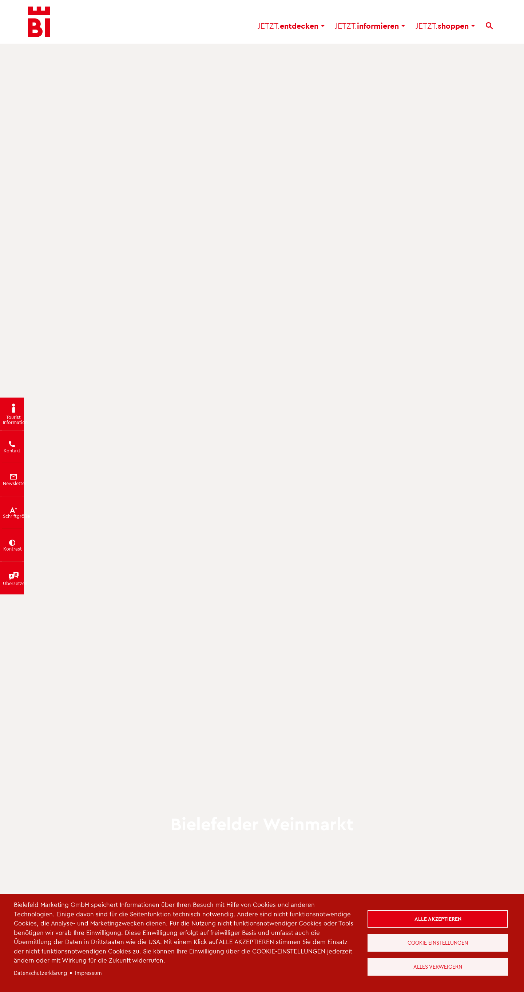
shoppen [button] (445, 25)
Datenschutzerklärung (40, 972)
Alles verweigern (437, 966)
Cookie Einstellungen (438, 942)
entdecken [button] (291, 25)
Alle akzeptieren (437, 918)
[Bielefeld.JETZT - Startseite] (39, 22)
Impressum (88, 972)
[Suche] (489, 25)
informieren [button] (370, 25)
